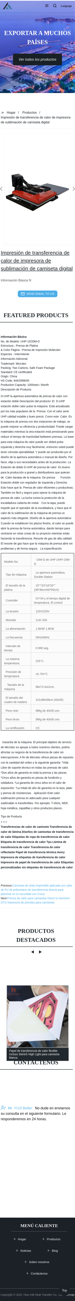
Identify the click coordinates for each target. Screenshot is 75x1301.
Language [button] (66, 5)
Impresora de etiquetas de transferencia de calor (33, 857)
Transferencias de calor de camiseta (25, 826)
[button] (46, 6)
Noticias (26, 1250)
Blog (56, 1250)
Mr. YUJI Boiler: (17, 1125)
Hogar (11, 112)
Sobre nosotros (40, 1262)
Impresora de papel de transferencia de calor (30, 862)
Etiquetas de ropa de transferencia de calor (41, 836)
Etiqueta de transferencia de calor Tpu (26, 842)
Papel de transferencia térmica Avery (40, 852)
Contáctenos (40, 1273)
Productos (29, 112)
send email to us (37, 294)
